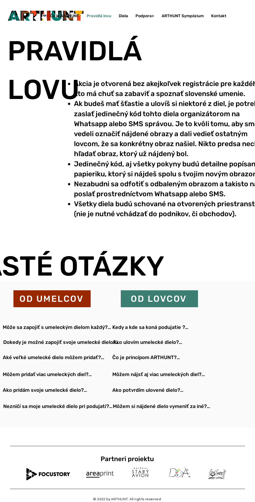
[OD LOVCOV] (159, 298)
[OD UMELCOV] (52, 298)
